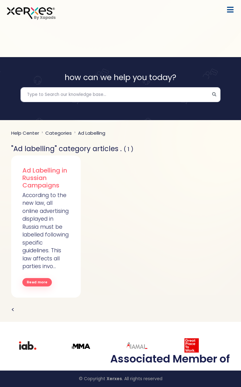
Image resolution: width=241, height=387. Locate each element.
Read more (37, 282)
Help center (25, 133)
